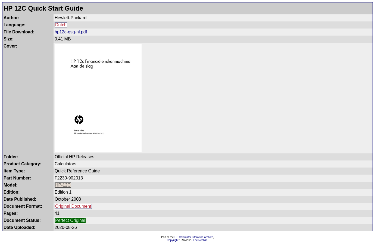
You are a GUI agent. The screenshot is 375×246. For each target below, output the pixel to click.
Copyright (173, 240)
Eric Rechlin (200, 240)
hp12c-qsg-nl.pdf (71, 32)
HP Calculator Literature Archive (193, 237)
